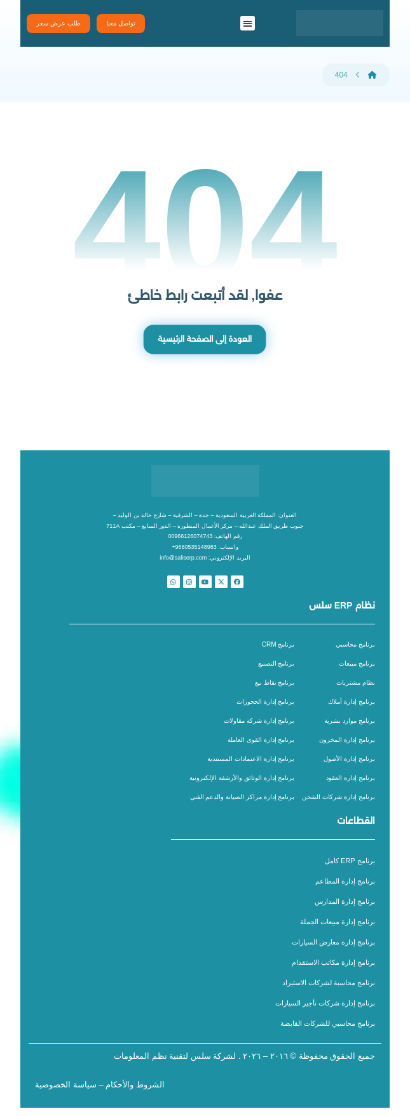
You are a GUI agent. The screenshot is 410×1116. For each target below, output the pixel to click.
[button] (247, 23)
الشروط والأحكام (135, 1093)
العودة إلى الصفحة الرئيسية (205, 341)
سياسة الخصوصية (66, 1093)
